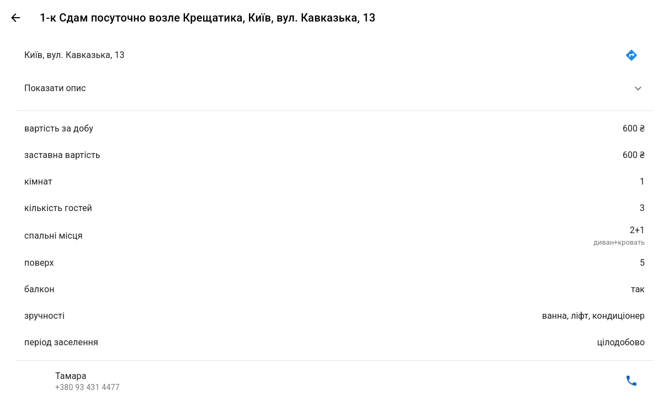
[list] (334, 218)
